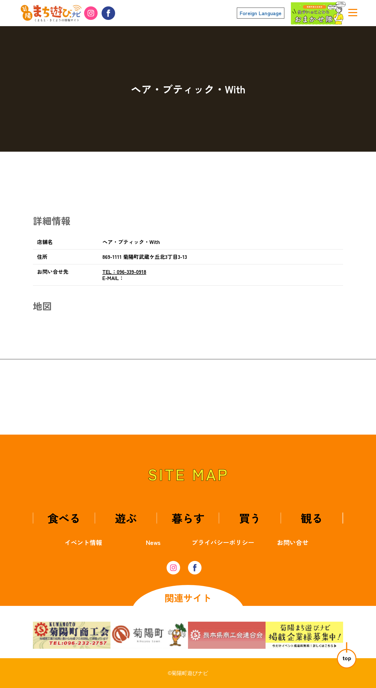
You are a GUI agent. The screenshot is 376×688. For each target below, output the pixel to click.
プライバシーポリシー (223, 542)
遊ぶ (126, 518)
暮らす (188, 518)
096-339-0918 (124, 271)
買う (250, 518)
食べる (64, 518)
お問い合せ (292, 542)
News (153, 542)
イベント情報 (83, 542)
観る (312, 518)
